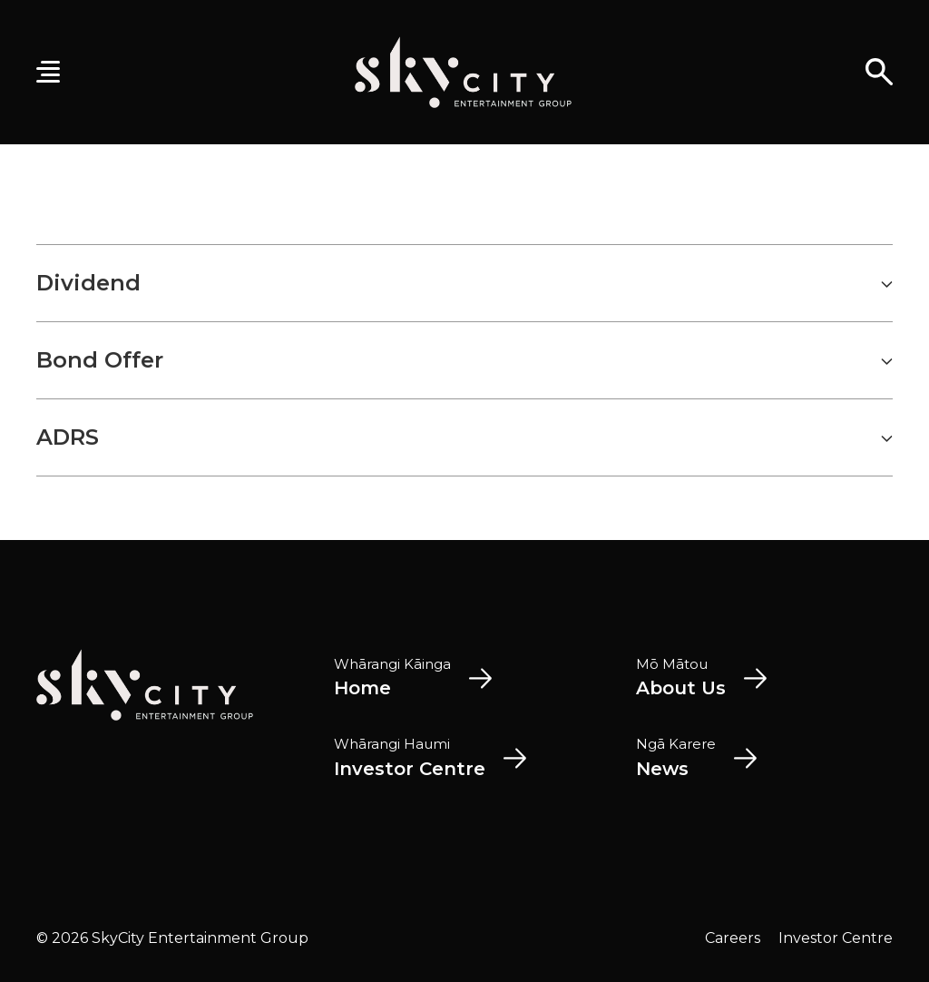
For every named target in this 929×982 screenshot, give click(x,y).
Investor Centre (835, 938)
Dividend (464, 283)
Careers (732, 938)
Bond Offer (464, 360)
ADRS (464, 437)
